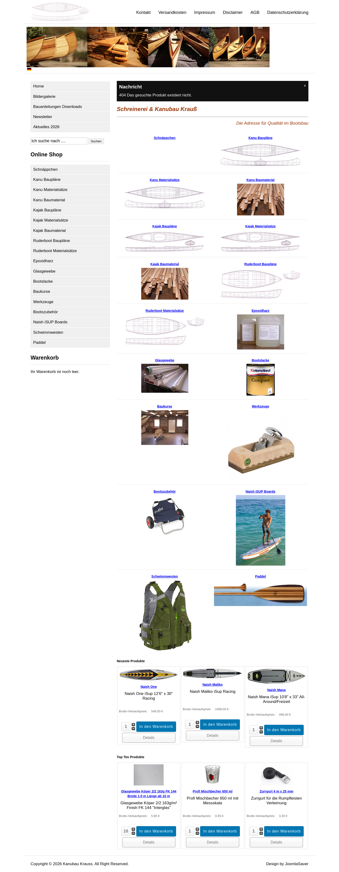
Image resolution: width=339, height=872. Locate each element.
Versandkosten (172, 12)
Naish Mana (276, 690)
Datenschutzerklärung (287, 12)
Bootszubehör (45, 312)
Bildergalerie (44, 96)
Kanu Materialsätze (50, 189)
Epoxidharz (43, 261)
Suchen (96, 141)
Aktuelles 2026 (46, 127)
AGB (254, 12)
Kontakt (143, 12)
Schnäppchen (45, 169)
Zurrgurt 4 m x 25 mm (276, 791)
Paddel (39, 342)
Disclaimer (233, 12)
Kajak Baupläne (47, 210)
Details (148, 738)
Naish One (149, 687)
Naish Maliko (212, 684)
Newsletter (42, 117)
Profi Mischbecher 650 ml (213, 791)
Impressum (204, 12)
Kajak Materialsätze (50, 220)
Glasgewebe (44, 271)
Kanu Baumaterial (49, 200)
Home (38, 86)
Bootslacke (43, 281)
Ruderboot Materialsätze (55, 251)
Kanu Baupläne (47, 179)
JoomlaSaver (296, 864)
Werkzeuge (43, 302)
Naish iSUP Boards (50, 322)
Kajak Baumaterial (49, 230)
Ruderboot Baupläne (51, 240)
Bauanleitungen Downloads (57, 106)
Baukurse (41, 291)
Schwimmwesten (48, 332)
